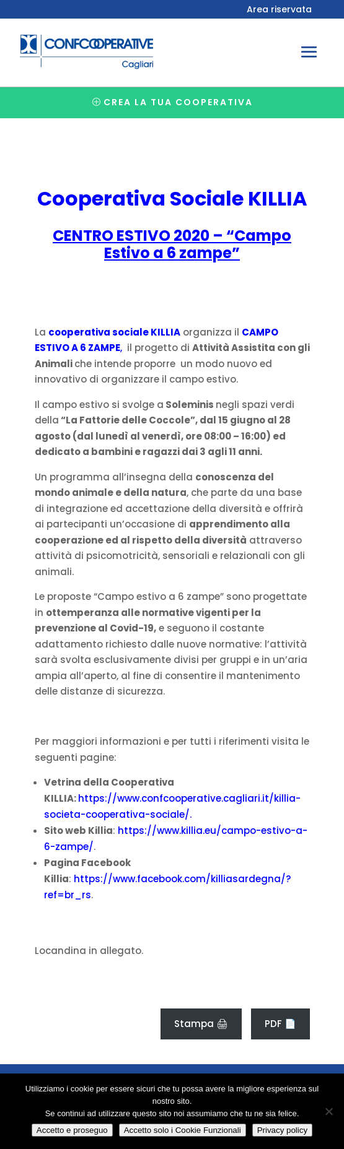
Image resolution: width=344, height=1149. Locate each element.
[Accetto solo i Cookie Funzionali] (328, 1111)
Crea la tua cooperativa (178, 102)
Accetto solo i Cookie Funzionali (182, 1130)
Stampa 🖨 (201, 1023)
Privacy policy (282, 1130)
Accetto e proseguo (72, 1130)
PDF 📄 (280, 1023)
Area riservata (279, 10)
